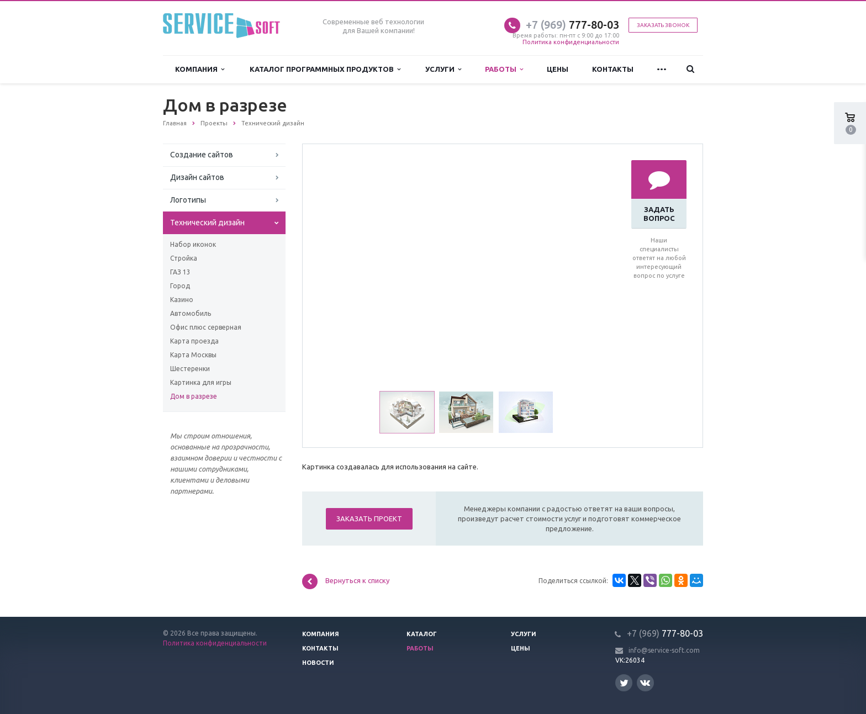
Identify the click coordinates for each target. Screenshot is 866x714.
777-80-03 (572, 24)
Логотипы (188, 199)
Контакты (612, 69)
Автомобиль (190, 313)
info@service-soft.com (664, 650)
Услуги (443, 69)
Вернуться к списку (345, 581)
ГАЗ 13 (180, 272)
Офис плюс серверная (205, 327)
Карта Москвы (193, 354)
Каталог (421, 634)
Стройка (183, 258)
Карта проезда (194, 341)
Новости (318, 662)
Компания (199, 69)
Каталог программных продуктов (325, 69)
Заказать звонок (663, 25)
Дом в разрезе (193, 396)
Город (180, 285)
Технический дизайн (207, 222)
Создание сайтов (201, 154)
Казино (181, 299)
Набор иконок (193, 244)
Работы (504, 69)
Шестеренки (190, 368)
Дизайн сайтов (197, 177)
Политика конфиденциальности (570, 42)
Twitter (624, 682)
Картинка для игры (200, 382)
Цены (557, 69)
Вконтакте (645, 682)
